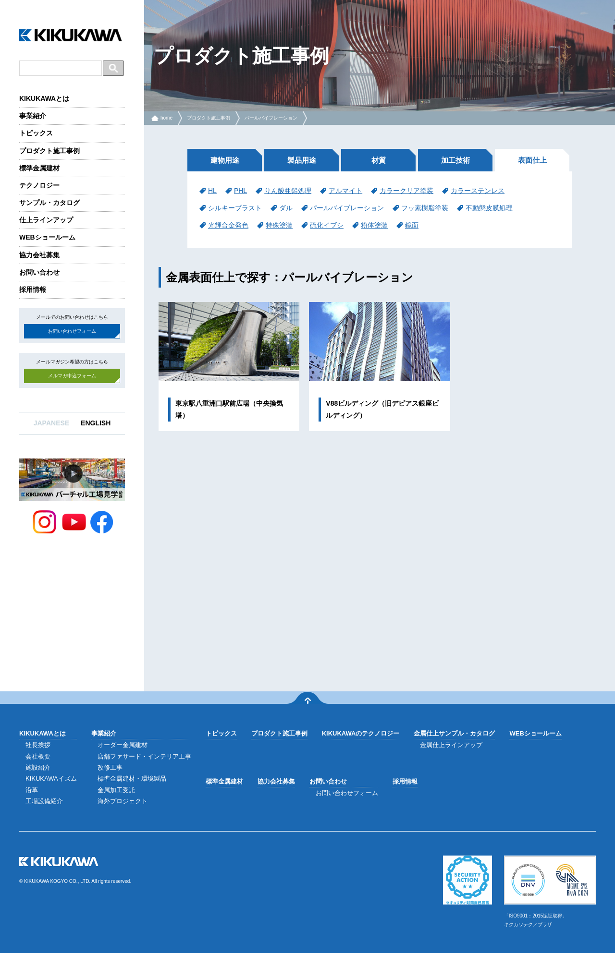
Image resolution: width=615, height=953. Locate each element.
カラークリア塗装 (406, 190)
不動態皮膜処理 (489, 208)
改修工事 (110, 767)
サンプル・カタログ (49, 202)
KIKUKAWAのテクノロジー (361, 733)
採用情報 (32, 289)
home (166, 118)
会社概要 (37, 756)
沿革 (31, 790)
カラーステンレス (477, 190)
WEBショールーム (47, 237)
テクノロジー (39, 185)
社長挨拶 (37, 744)
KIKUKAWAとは (44, 98)
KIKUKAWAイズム (51, 778)
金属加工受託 (116, 790)
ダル (286, 208)
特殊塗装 (279, 225)
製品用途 (301, 160)
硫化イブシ (327, 225)
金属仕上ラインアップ (451, 744)
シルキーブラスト (235, 208)
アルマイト (345, 190)
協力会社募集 (39, 255)
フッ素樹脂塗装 (424, 208)
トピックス (36, 133)
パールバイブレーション (271, 118)
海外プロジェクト (123, 801)
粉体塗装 (374, 225)
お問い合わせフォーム (72, 331)
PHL (240, 190)
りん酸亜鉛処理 (287, 190)
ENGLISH (96, 423)
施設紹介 (37, 767)
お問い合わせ (39, 272)
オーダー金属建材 (123, 744)
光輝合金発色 (228, 225)
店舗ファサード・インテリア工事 (144, 756)
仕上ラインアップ (46, 220)
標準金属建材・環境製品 (132, 778)
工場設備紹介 (44, 801)
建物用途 (224, 160)
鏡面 (411, 225)
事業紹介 (32, 116)
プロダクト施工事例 (49, 151)
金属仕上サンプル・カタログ (454, 733)
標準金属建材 (39, 168)
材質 (378, 160)
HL (212, 190)
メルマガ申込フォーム (72, 375)
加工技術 (455, 160)
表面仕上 (532, 160)
